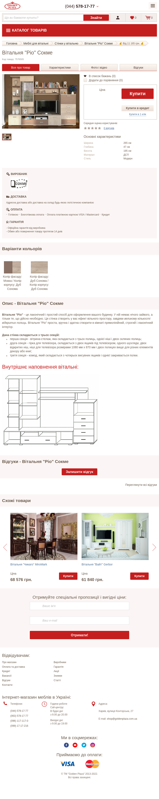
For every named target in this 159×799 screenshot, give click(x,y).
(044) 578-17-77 (19, 710)
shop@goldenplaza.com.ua (122, 718)
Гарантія (58, 666)
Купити (138, 93)
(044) (80, 6)
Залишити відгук (79, 472)
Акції (56, 671)
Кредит (6, 671)
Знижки (58, 675)
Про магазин (9, 662)
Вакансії (7, 675)
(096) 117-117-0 (19, 720)
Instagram (92, 745)
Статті (57, 680)
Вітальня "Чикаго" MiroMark (28, 564)
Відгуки (6, 680)
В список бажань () (102, 76)
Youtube (75, 745)
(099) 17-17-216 (19, 725)
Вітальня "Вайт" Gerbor (97, 564)
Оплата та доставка (13, 666)
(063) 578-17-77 (19, 715)
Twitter (84, 745)
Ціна (102, 89)
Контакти (7, 684)
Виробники (60, 662)
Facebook (66, 745)
